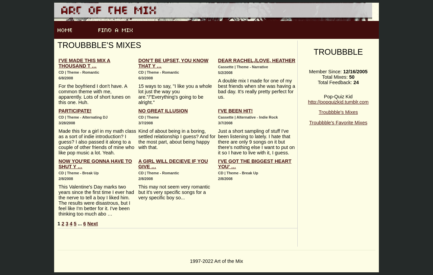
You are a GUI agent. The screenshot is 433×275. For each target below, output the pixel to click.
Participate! (75, 111)
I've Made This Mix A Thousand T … (84, 63)
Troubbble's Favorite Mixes (338, 122)
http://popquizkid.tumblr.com (338, 102)
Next (92, 223)
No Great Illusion (163, 111)
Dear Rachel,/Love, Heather (256, 60)
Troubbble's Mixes (338, 112)
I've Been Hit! (235, 111)
